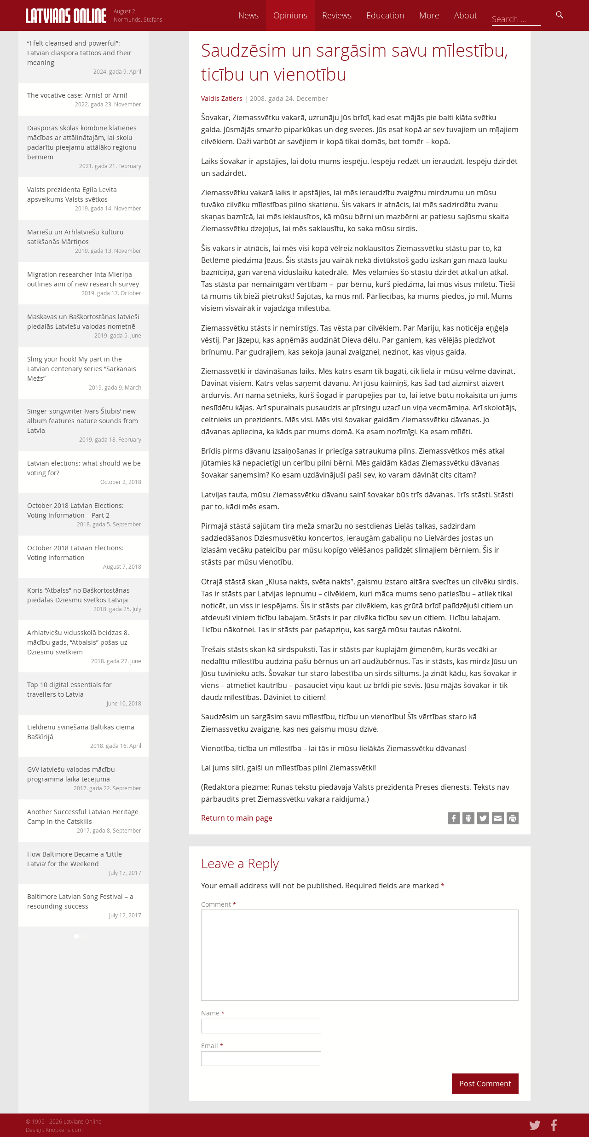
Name (213, 1013)
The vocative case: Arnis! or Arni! (84, 99)
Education (449, 15)
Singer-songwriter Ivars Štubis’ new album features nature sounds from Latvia (84, 425)
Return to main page (236, 818)
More (493, 15)
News (312, 15)
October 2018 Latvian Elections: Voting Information (84, 557)
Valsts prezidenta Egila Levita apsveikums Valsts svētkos (84, 198)
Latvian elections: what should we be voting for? (84, 472)
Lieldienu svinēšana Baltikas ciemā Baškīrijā (84, 736)
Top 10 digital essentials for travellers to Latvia (84, 693)
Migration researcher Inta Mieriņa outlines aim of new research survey (84, 283)
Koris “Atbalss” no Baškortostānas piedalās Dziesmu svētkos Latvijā (84, 599)
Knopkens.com (64, 1129)
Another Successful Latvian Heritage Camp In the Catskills (84, 820)
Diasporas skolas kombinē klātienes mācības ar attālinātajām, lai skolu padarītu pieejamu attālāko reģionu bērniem (84, 146)
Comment (218, 904)
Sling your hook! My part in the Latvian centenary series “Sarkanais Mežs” (84, 373)
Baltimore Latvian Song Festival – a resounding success (84, 905)
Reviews (401, 15)
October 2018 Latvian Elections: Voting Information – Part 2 (84, 514)
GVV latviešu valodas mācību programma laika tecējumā (84, 778)
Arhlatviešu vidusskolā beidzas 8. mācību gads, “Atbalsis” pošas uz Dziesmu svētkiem (84, 646)
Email (212, 1045)
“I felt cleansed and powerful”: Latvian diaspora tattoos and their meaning (84, 57)
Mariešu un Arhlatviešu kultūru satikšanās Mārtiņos (84, 241)
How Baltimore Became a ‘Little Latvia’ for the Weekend (84, 863)
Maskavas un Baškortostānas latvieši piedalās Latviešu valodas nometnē (84, 325)
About (529, 15)
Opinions (354, 15)
